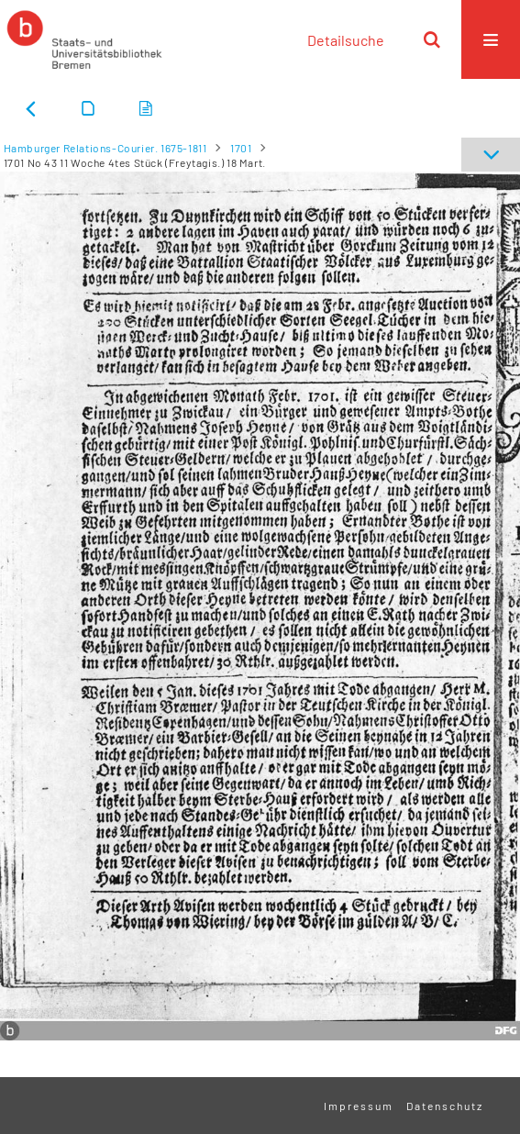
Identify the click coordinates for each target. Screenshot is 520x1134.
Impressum (358, 1105)
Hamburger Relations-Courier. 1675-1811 (105, 147)
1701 (240, 147)
